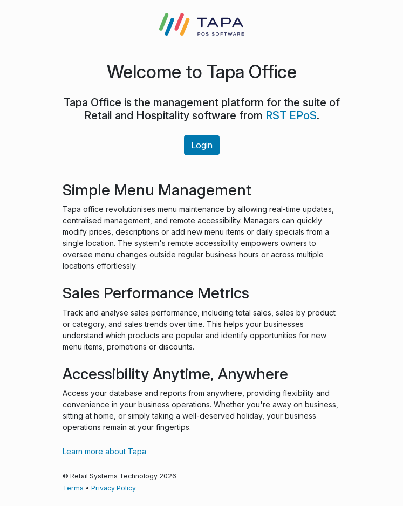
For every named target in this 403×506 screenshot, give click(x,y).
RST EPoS (291, 115)
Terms (73, 488)
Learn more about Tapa (104, 451)
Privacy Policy (113, 488)
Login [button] (202, 145)
